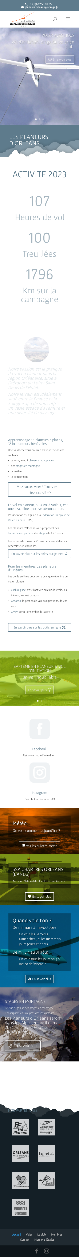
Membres (56, 1234)
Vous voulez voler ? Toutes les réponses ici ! (37, 489)
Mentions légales (44, 1239)
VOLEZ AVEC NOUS (58, 40)
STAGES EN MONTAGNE (25, 1005)
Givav (14, 611)
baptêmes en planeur (20, 533)
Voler (29, 1234)
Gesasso (16, 600)
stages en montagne (28, 465)
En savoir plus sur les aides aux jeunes (37, 554)
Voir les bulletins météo (41, 846)
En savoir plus (62, 65)
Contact (24, 1239)
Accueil (16, 1234)
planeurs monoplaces (41, 460)
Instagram (39, 792)
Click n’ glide (18, 589)
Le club (41, 1234)
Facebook (39, 749)
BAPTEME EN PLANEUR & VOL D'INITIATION (39, 671)
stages (43, 533)
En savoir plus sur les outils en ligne (37, 627)
